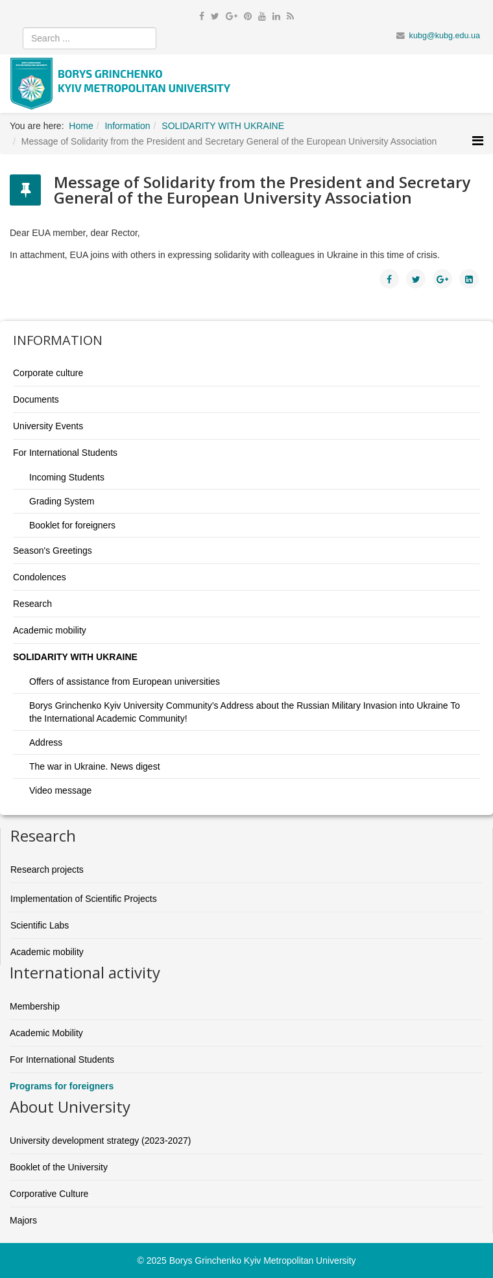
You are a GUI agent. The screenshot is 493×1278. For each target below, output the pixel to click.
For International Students (65, 452)
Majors (23, 1220)
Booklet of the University (59, 1167)
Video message (60, 790)
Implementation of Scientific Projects (83, 898)
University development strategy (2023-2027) (100, 1140)
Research (32, 603)
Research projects (47, 869)
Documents (36, 399)
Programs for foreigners (62, 1086)
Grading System (61, 501)
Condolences (39, 577)
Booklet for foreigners (72, 525)
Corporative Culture (49, 1194)
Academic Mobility (46, 1033)
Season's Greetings (52, 550)
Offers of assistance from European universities (124, 681)
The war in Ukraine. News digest (94, 766)
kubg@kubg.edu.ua (444, 35)
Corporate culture (48, 373)
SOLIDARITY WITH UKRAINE (75, 657)
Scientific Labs (39, 925)
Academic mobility (49, 630)
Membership (35, 1006)
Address (45, 742)
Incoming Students (66, 477)
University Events (48, 426)
